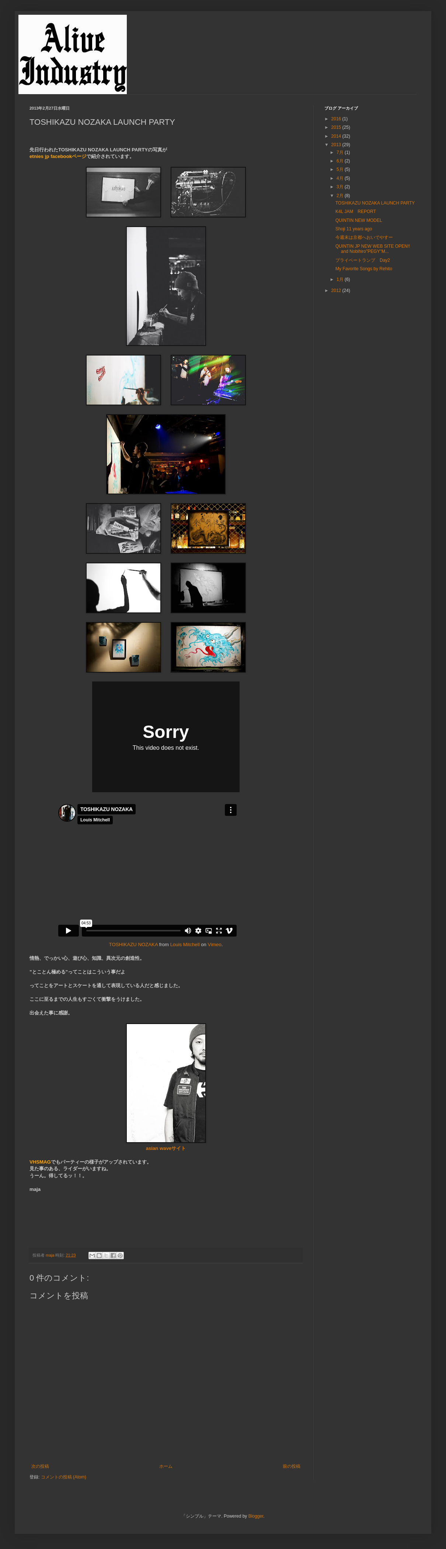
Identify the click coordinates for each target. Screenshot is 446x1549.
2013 (336, 144)
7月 (341, 152)
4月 (341, 178)
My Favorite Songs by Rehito (363, 268)
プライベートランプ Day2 (362, 260)
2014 (336, 136)
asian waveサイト (166, 1148)
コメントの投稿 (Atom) (63, 1477)
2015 (336, 127)
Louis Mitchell (185, 944)
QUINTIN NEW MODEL (358, 220)
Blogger (256, 1516)
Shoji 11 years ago (353, 228)
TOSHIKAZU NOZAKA (133, 944)
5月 (341, 169)
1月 (341, 279)
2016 (336, 118)
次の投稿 (40, 1466)
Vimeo (215, 944)
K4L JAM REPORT (355, 211)
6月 (341, 161)
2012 (336, 290)
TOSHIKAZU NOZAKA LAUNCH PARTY (375, 203)
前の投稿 (291, 1466)
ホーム (166, 1466)
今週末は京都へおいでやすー (364, 237)
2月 (341, 195)
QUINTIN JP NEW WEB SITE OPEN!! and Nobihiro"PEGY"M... (372, 249)
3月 (341, 186)
